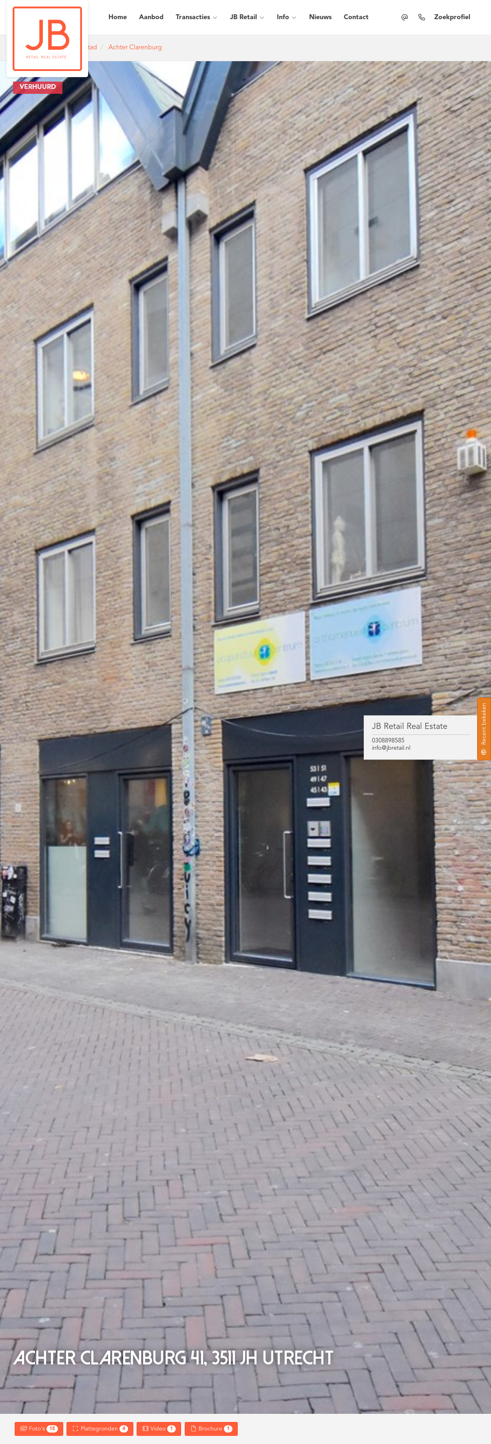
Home (117, 17)
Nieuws (320, 17)
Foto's (39, 1429)
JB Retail (247, 17)
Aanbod (151, 17)
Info (287, 17)
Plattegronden (100, 1429)
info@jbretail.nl (391, 748)
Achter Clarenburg (135, 47)
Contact (356, 17)
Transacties (197, 17)
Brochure (211, 1429)
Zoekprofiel (452, 17)
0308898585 (388, 741)
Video (159, 1429)
